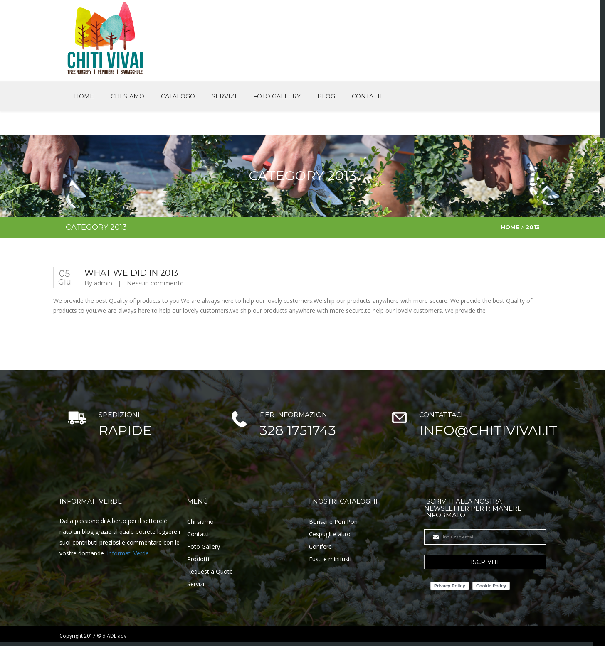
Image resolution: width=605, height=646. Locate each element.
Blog (326, 96)
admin (103, 283)
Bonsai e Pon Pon (333, 521)
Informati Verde (128, 553)
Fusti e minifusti (330, 558)
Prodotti (198, 558)
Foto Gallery (277, 96)
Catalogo (178, 96)
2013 (533, 227)
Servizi (224, 96)
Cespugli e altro (330, 534)
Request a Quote (210, 571)
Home (84, 96)
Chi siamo (127, 96)
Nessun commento (155, 283)
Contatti (367, 96)
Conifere (320, 546)
